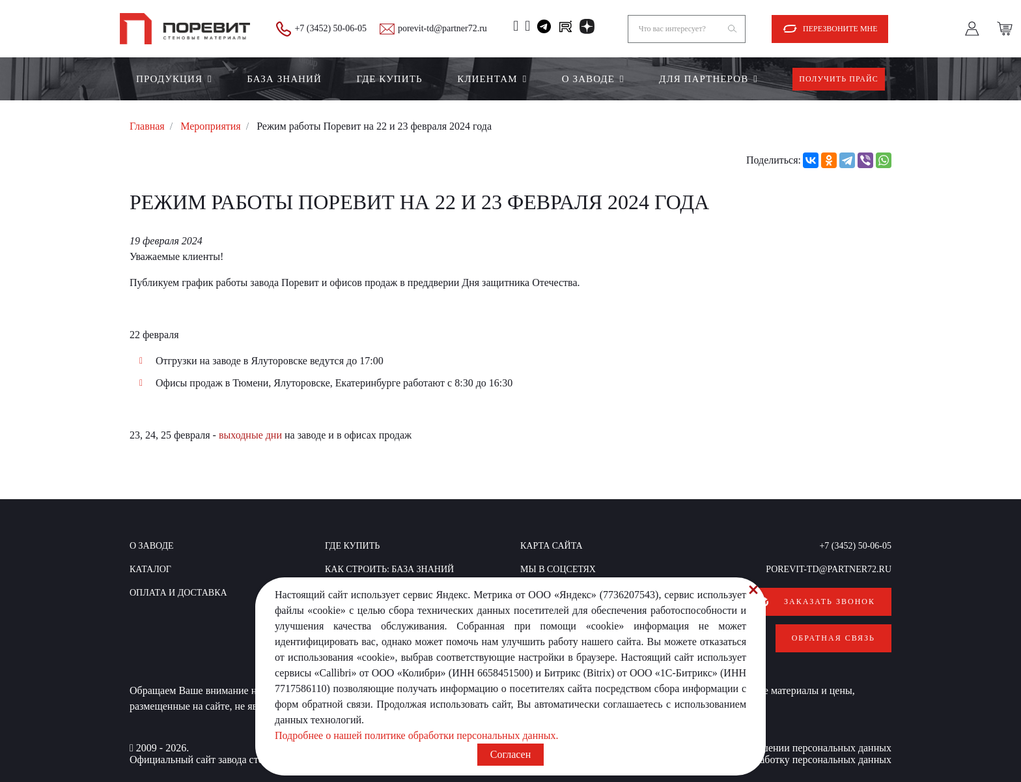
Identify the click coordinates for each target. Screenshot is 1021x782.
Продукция (169, 79)
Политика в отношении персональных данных (789, 744)
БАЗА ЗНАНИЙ (284, 79)
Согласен (510, 754)
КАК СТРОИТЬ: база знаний (389, 569)
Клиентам (487, 79)
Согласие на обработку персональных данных (789, 756)
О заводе (588, 79)
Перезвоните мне (840, 28)
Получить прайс (838, 78)
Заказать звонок (829, 601)
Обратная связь (833, 636)
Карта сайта (551, 546)
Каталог (150, 569)
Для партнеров (703, 79)
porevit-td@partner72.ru (442, 28)
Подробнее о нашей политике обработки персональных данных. (417, 735)
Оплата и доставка (178, 593)
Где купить (389, 79)
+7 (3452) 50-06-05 (330, 28)
